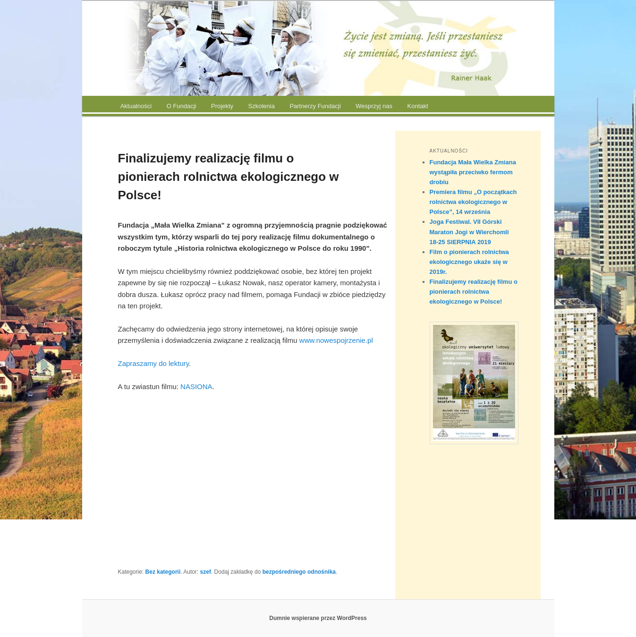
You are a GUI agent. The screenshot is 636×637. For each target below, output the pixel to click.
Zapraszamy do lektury (153, 363)
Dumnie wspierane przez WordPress (318, 618)
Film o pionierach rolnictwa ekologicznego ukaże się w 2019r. (469, 261)
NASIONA (196, 386)
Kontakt (417, 106)
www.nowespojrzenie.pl (336, 340)
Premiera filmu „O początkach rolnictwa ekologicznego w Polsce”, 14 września (473, 201)
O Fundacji (181, 106)
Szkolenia (261, 106)
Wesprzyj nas (374, 106)
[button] (132, 48)
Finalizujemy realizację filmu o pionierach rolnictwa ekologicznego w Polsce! (473, 291)
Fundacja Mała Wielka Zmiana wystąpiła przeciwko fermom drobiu (473, 172)
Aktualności (136, 106)
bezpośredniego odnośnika (299, 572)
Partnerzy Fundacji (314, 106)
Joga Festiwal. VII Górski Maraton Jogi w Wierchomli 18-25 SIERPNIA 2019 (469, 231)
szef (205, 572)
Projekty (222, 106)
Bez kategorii (163, 572)
